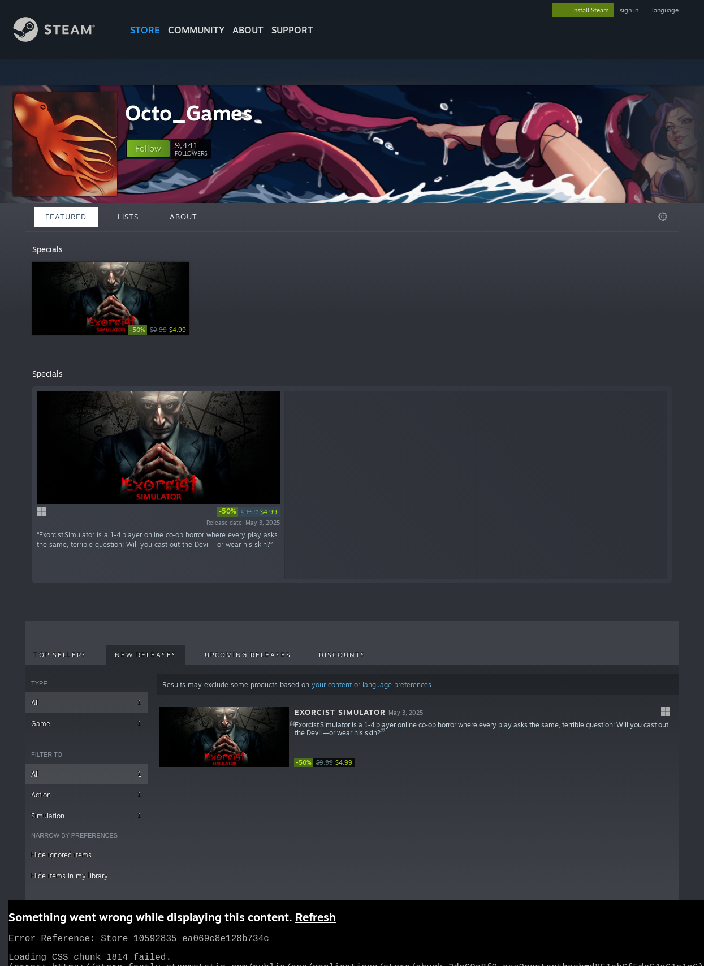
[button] (148, 149)
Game (86, 723)
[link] (158, 330)
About (248, 30)
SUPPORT (292, 30)
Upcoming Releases (248, 655)
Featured (66, 216)
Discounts (342, 655)
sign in (629, 10)
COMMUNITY (196, 30)
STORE (145, 30)
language (665, 10)
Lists (128, 216)
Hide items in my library (69, 876)
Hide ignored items (61, 855)
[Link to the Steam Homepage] (63, 39)
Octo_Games (189, 113)
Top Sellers (60, 655)
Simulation (86, 816)
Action (86, 795)
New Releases (146, 655)
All (86, 703)
